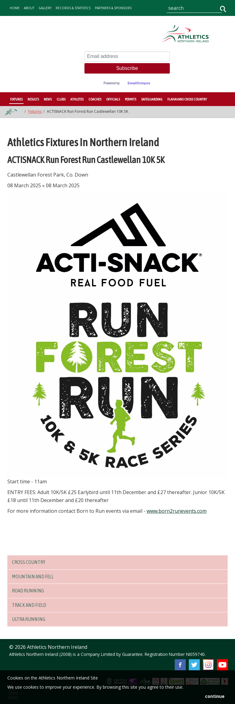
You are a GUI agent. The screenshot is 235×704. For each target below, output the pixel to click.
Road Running (29, 590)
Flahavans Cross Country (187, 99)
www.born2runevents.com (177, 511)
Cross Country (30, 562)
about (29, 8)
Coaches (94, 99)
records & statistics (73, 8)
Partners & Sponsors (113, 8)
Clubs (61, 99)
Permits (130, 99)
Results (33, 99)
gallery (45, 8)
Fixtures (16, 99)
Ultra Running (30, 619)
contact (43, 23)
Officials (113, 99)
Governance (21, 23)
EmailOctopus (139, 83)
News (48, 99)
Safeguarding (151, 99)
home (15, 8)
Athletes (77, 99)
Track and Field (31, 605)
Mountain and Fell (35, 576)
